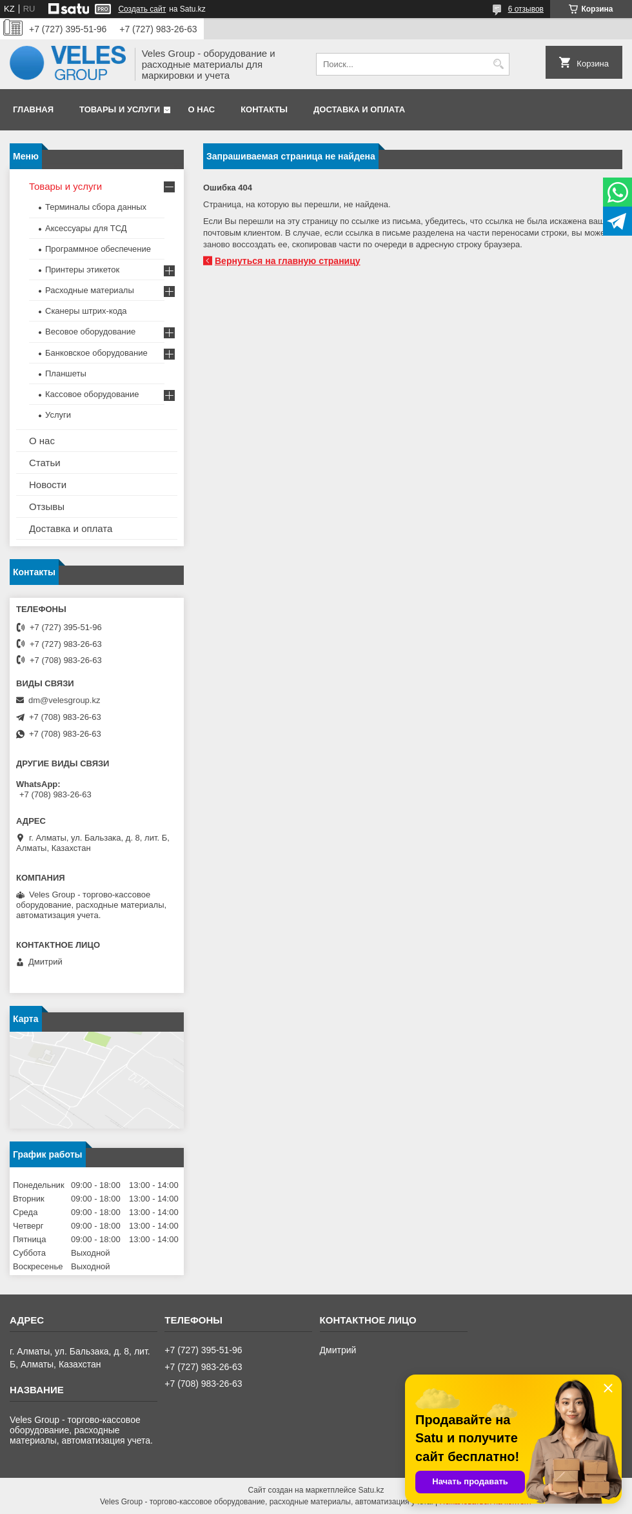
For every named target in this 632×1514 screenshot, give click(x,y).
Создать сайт (142, 9)
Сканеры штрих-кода (85, 311)
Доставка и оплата (359, 109)
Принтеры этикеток (82, 269)
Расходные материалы (89, 290)
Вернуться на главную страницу (287, 261)
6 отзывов (526, 9)
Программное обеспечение (98, 249)
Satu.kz (371, 1490)
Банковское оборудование (96, 353)
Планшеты (65, 373)
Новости (47, 484)
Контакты (264, 109)
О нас (201, 109)
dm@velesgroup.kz (64, 700)
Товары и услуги (119, 109)
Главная (33, 109)
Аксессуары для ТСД (86, 228)
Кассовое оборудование (92, 394)
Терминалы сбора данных (95, 207)
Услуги (58, 415)
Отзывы (46, 506)
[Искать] (498, 64)
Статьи (45, 462)
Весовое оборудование (90, 331)
